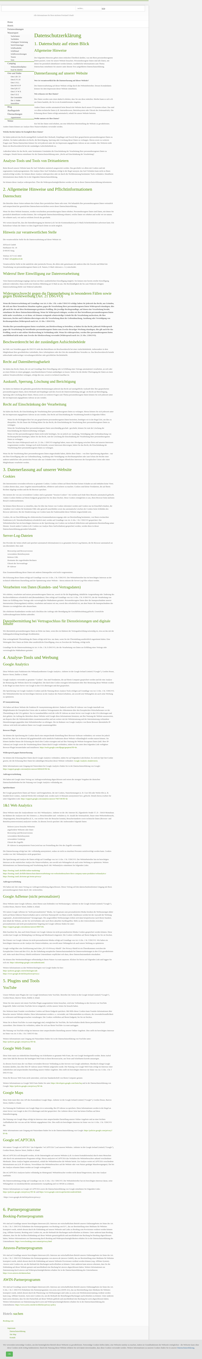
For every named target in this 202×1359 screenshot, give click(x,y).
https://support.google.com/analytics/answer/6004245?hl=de (26, 769)
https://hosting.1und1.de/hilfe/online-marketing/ (21, 870)
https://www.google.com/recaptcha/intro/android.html (60, 1192)
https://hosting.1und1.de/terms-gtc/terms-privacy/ (22, 876)
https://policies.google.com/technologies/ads (20, 971)
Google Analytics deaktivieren (86, 761)
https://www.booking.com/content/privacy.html (33, 1241)
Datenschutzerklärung (185, 1348)
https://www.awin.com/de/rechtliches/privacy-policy (35, 1305)
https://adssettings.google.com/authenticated (27, 962)
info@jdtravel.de (16, 259)
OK (9, 1354)
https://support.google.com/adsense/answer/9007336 (23, 927)
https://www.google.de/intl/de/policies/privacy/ (21, 974)
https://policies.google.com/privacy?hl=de (19, 1042)
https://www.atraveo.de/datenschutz (17, 1273)
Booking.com (8, 1321)
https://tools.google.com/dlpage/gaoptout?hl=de (58, 747)
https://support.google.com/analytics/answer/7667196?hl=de (44, 799)
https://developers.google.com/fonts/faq (66, 1083)
